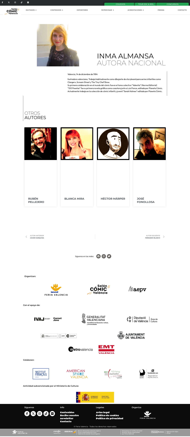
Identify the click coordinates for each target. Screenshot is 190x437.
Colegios (120, 4)
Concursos (173, 4)
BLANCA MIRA (74, 198)
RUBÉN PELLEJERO (36, 200)
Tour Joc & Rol (146, 4)
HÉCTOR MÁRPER (113, 198)
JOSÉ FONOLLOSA (146, 200)
